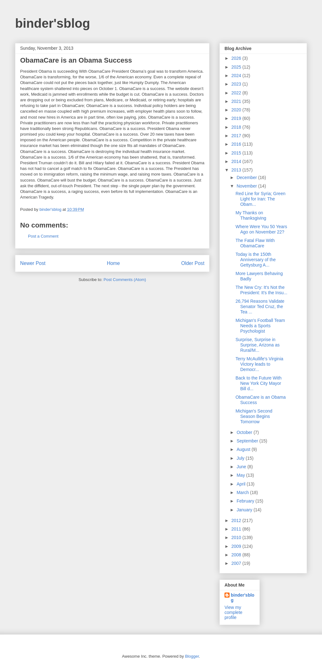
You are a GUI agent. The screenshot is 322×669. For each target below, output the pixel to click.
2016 (236, 144)
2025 (236, 67)
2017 (236, 135)
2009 (236, 546)
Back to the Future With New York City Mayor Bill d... (258, 383)
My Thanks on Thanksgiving (251, 215)
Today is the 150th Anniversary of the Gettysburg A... (256, 259)
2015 (236, 152)
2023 (236, 84)
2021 (236, 101)
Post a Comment (43, 236)
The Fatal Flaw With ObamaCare (255, 243)
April (241, 483)
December (247, 177)
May (241, 475)
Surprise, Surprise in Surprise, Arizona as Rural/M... (258, 345)
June (241, 466)
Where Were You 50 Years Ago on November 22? (261, 229)
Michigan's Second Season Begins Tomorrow (254, 416)
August (243, 449)
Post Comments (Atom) (124, 279)
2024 (236, 75)
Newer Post (33, 263)
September (247, 440)
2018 (236, 127)
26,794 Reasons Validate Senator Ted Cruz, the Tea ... (260, 306)
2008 (236, 554)
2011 (236, 528)
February (245, 500)
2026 (236, 58)
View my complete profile (233, 612)
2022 (236, 92)
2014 (236, 161)
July (241, 458)
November (247, 185)
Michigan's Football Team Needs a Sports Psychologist (260, 326)
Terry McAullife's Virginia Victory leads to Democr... (259, 364)
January (244, 509)
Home (113, 263)
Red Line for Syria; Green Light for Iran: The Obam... (261, 199)
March (243, 492)
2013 (236, 169)
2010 (236, 537)
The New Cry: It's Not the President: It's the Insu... (261, 290)
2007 (236, 563)
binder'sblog (52, 23)
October (244, 432)
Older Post (192, 263)
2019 (236, 118)
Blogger (192, 656)
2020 (236, 109)
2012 (236, 520)
